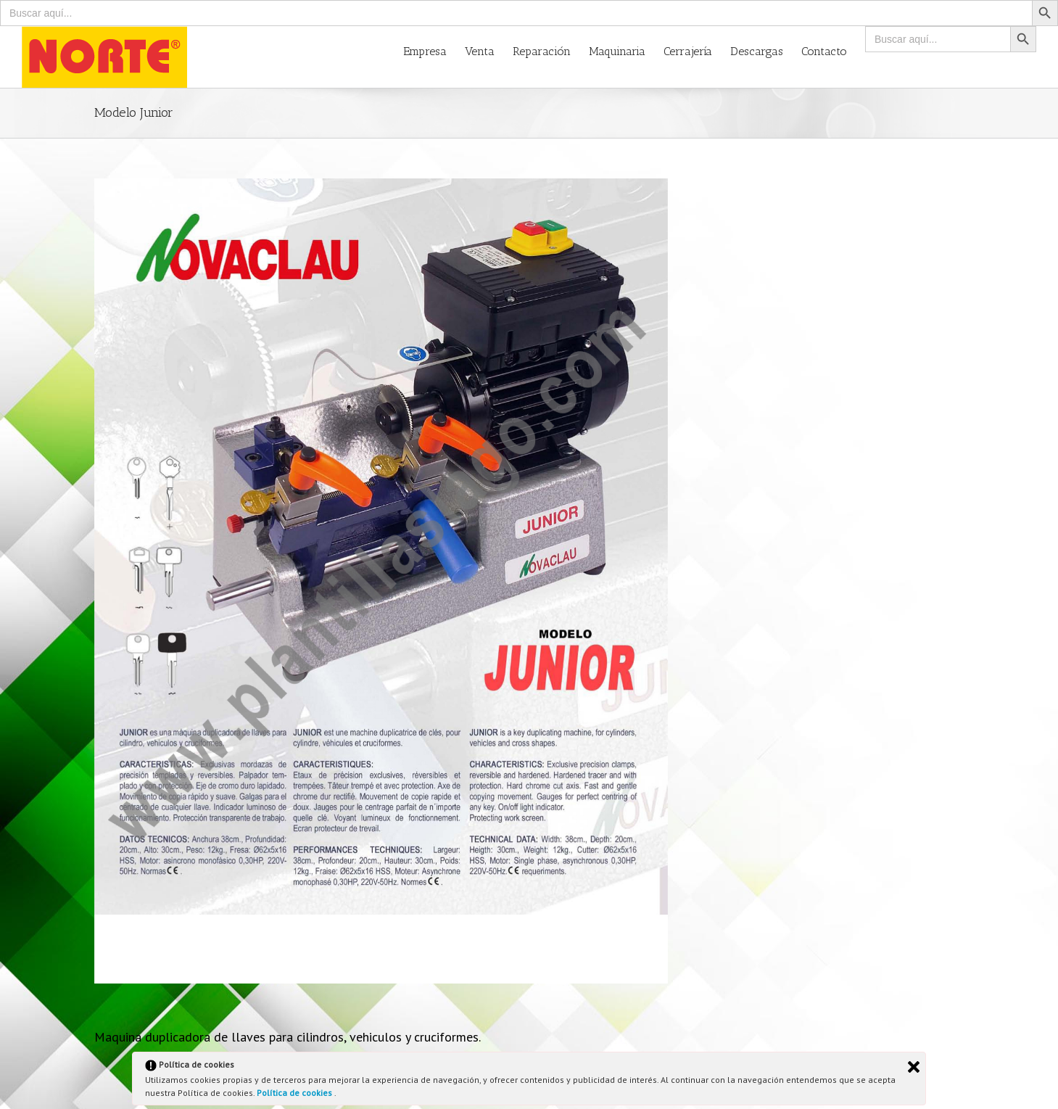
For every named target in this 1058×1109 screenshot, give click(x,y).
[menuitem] (434, 50)
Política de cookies (295, 1092)
